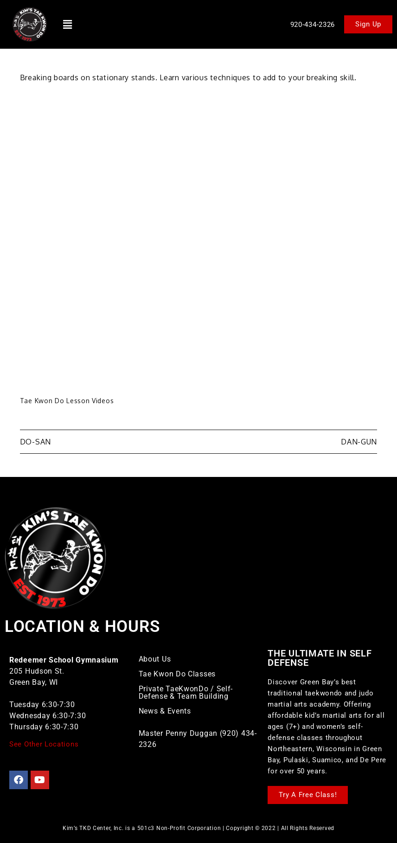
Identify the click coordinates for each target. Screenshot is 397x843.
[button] (67, 24)
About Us (155, 659)
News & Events (165, 711)
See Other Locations (43, 744)
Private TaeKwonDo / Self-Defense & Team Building (186, 692)
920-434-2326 (312, 24)
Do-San (35, 441)
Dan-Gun (359, 441)
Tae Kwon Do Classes (177, 673)
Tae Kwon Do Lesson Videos (67, 401)
